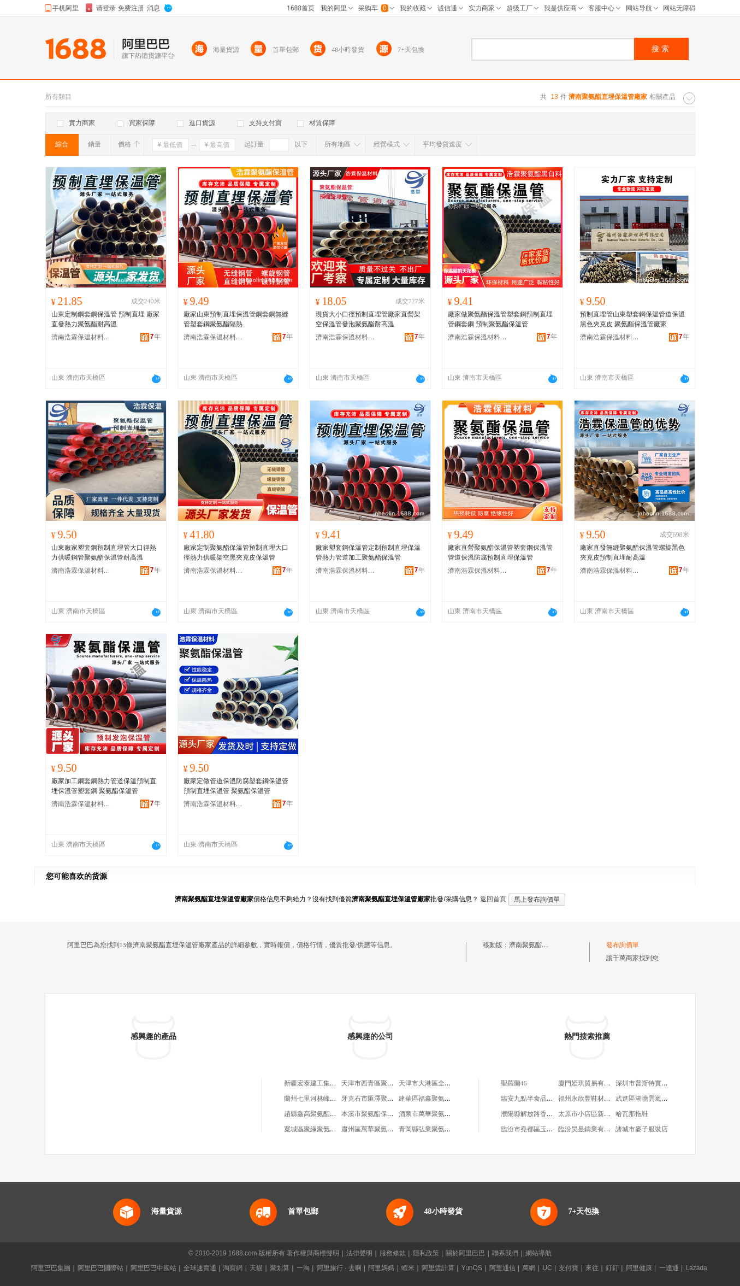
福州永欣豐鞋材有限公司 (594, 1098)
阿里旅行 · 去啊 (339, 1268)
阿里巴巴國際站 (100, 1268)
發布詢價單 (622, 945)
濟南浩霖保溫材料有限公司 (81, 337)
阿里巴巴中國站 (153, 1268)
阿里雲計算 (438, 1268)
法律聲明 (359, 1253)
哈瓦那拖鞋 (631, 1114)
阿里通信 (502, 1268)
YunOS (471, 1268)
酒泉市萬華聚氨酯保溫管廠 (438, 1114)
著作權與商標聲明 (313, 1253)
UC (547, 1268)
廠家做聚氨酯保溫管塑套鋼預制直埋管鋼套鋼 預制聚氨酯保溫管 (500, 319)
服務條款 (393, 1253)
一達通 (669, 1268)
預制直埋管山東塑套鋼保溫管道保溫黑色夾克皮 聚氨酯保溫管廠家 (632, 319)
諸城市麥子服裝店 (641, 1129)
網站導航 (538, 1253)
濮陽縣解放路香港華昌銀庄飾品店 (550, 1114)
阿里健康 (639, 1268)
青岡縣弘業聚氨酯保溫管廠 (438, 1129)
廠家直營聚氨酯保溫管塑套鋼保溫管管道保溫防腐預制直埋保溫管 (500, 552)
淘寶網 (232, 1268)
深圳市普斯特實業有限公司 (654, 1083)
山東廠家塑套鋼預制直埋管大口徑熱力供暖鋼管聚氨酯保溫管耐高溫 (103, 552)
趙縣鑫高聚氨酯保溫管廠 (320, 1114)
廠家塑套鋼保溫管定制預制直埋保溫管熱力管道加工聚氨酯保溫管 (368, 552)
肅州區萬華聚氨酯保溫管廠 (380, 1129)
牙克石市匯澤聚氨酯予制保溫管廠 (390, 1098)
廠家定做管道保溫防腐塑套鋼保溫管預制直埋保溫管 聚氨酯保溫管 (235, 786)
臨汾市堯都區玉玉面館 (533, 1129)
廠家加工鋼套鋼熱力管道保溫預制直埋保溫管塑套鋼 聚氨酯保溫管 (103, 786)
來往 (592, 1268)
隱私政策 (426, 1253)
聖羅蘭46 (514, 1083)
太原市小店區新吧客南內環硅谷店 (607, 1114)
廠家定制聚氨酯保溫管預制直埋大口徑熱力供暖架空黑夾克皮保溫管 (235, 552)
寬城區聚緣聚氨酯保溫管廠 (323, 1129)
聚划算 (279, 1268)
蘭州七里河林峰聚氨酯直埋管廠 (330, 1098)
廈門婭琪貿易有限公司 (591, 1083)
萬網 (528, 1268)
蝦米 (408, 1268)
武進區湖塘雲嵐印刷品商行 (654, 1098)
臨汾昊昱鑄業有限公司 (591, 1129)
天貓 (256, 1268)
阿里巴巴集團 (50, 1268)
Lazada (696, 1268)
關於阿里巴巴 (465, 1253)
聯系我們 (505, 1253)
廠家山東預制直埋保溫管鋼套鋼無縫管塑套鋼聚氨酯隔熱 (235, 319)
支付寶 (568, 1268)
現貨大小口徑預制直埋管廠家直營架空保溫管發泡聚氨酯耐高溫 (368, 319)
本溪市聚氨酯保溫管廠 (374, 1114)
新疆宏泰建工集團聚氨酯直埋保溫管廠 (339, 1083)
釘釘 (612, 1268)
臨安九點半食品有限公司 (537, 1098)
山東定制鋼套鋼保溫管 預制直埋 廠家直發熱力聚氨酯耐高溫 (105, 319)
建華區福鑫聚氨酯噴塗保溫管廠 (444, 1098)
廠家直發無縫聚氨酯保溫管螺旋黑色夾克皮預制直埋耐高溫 (632, 552)
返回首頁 (493, 899)
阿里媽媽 (381, 1268)
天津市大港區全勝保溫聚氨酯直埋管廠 (454, 1083)
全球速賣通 (199, 1268)
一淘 (303, 1268)
